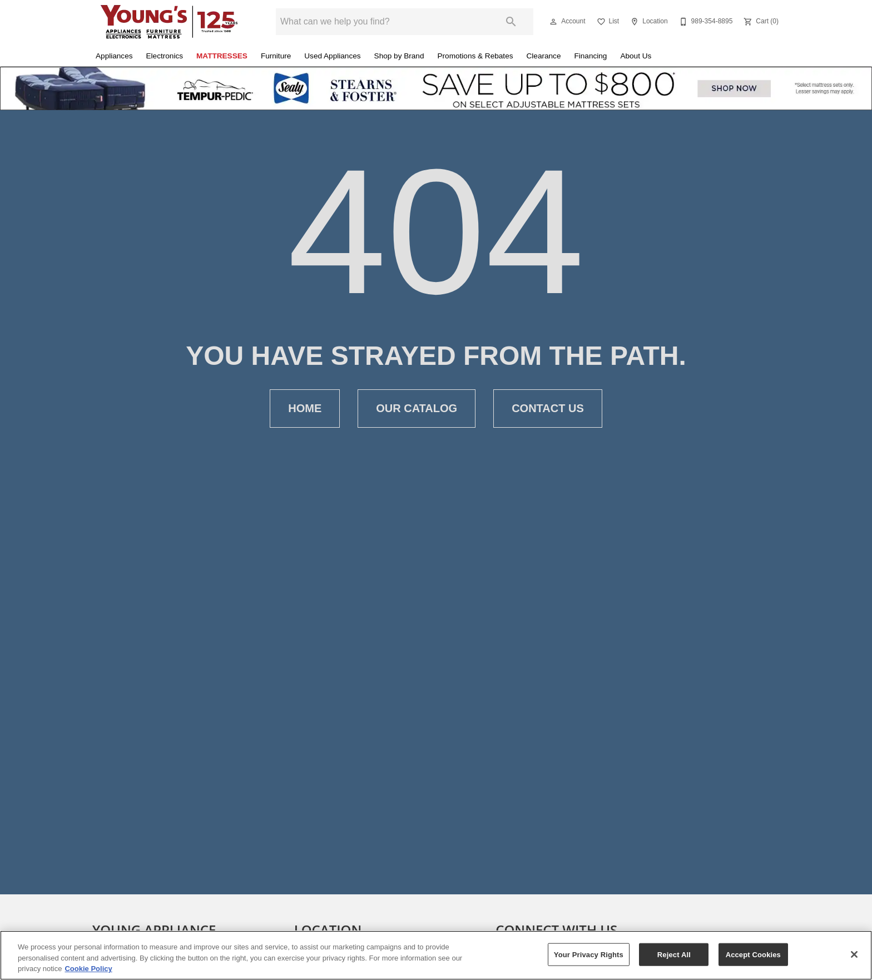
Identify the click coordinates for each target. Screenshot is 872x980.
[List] (607, 21)
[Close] (854, 954)
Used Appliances (332, 56)
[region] (436, 955)
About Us (635, 56)
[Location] (647, 21)
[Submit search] (511, 22)
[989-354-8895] (705, 21)
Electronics (164, 56)
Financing (590, 56)
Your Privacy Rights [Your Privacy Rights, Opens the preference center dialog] (588, 954)
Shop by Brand (399, 56)
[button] (553, 21)
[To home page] (169, 22)
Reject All (674, 954)
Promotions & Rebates (475, 56)
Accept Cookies (753, 954)
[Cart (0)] (760, 21)
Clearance (544, 56)
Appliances (114, 56)
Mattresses (221, 56)
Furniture (276, 56)
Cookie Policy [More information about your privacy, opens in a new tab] (88, 968)
